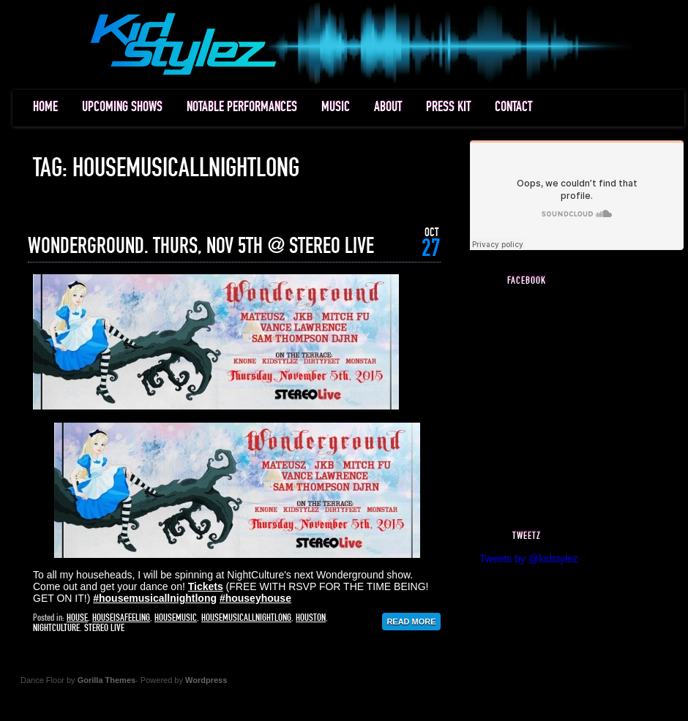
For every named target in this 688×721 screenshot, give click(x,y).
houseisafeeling (121, 618)
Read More (410, 621)
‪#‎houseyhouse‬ (255, 598)
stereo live (104, 628)
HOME (45, 107)
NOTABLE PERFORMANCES (242, 107)
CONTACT (513, 107)
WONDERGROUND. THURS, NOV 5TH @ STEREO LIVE (201, 246)
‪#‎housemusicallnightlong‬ (155, 598)
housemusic (175, 618)
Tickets (205, 586)
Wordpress (206, 680)
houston (311, 618)
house (77, 618)
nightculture (56, 628)
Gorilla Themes (106, 680)
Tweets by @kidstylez (528, 559)
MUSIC (335, 107)
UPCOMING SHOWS (122, 107)
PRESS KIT (448, 107)
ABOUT (388, 107)
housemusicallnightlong (246, 618)
